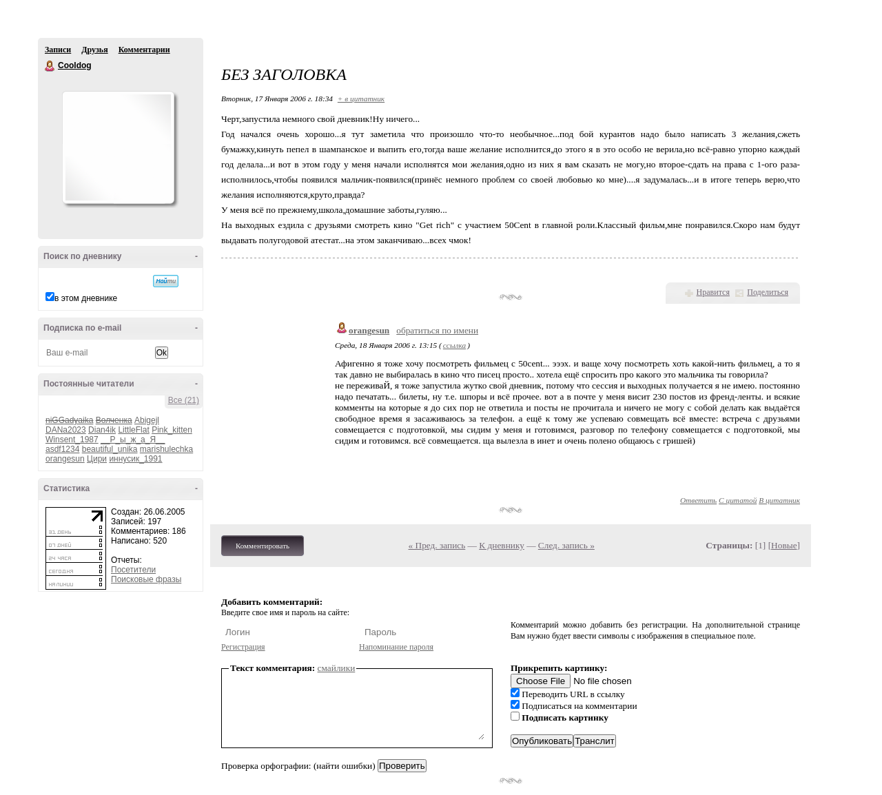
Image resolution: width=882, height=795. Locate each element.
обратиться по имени (437, 330)
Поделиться (767, 292)
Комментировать (262, 545)
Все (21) (183, 400)
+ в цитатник (361, 98)
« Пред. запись (437, 545)
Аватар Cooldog (118, 147)
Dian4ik (102, 430)
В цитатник (779, 500)
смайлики (337, 668)
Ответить (698, 500)
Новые (784, 545)
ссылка (454, 345)
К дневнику (501, 545)
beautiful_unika (110, 449)
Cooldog (50, 66)
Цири (97, 459)
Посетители (133, 570)
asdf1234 (62, 449)
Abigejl (146, 420)
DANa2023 (65, 430)
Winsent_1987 (72, 439)
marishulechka (166, 449)
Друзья (94, 49)
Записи (58, 49)
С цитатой (738, 500)
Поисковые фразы (146, 579)
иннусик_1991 (135, 459)
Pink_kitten (172, 430)
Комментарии (144, 49)
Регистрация (243, 647)
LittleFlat (133, 430)
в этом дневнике (85, 298)
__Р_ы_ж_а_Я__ (133, 439)
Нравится (713, 292)
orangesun (65, 459)
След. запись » (566, 545)
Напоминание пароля (396, 647)
